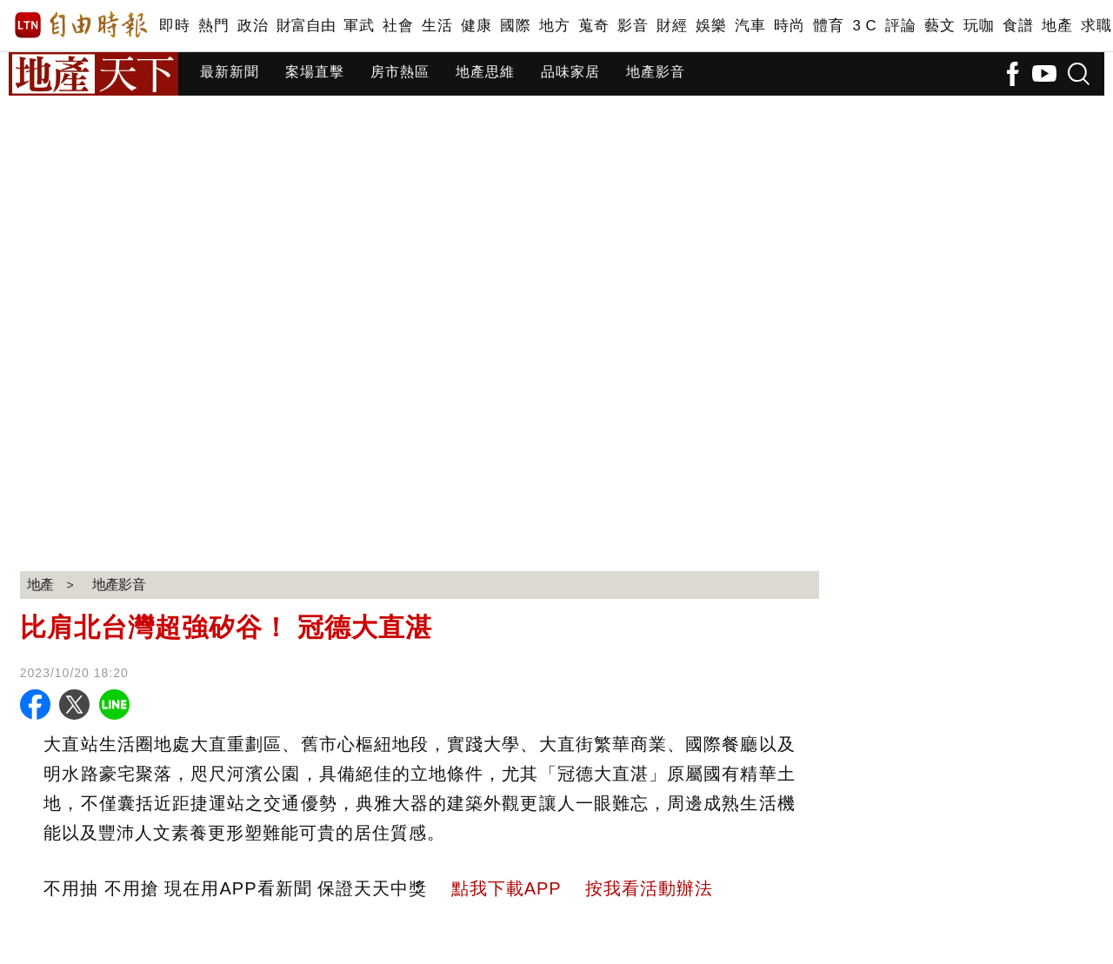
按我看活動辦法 (649, 888)
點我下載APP (506, 888)
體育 (828, 25)
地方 (554, 25)
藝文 (939, 25)
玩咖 (978, 25)
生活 (437, 25)
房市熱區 (400, 71)
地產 (1057, 25)
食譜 (1018, 25)
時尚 (789, 25)
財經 (671, 25)
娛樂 (711, 25)
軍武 (358, 25)
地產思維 (485, 71)
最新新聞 (229, 71)
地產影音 (655, 71)
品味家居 (570, 71)
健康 (476, 25)
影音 (632, 25)
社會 (398, 25)
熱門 (213, 25)
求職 (1096, 25)
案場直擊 (314, 71)
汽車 (750, 25)
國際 (515, 25)
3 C (864, 25)
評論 (900, 25)
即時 (174, 25)
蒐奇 (593, 25)
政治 (252, 25)
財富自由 (306, 25)
